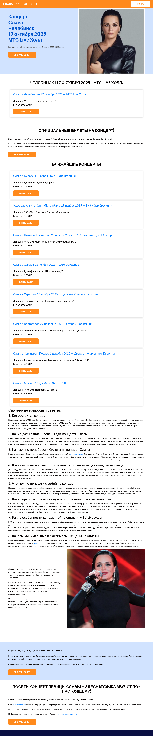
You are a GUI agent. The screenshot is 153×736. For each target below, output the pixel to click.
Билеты (140, 4)
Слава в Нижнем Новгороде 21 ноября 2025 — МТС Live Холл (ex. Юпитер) (62, 235)
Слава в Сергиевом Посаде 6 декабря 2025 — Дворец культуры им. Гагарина (64, 353)
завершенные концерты (67, 714)
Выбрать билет (22, 55)
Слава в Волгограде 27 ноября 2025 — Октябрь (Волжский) (52, 324)
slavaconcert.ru (76, 454)
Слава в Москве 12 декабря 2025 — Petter (40, 383)
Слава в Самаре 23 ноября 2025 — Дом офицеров (46, 264)
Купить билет (26, 111)
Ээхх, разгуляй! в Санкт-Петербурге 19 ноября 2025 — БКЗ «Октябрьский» (62, 205)
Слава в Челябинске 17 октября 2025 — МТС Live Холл (49, 94)
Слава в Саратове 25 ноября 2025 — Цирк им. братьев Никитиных (57, 294)
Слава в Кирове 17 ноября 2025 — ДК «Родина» (44, 176)
